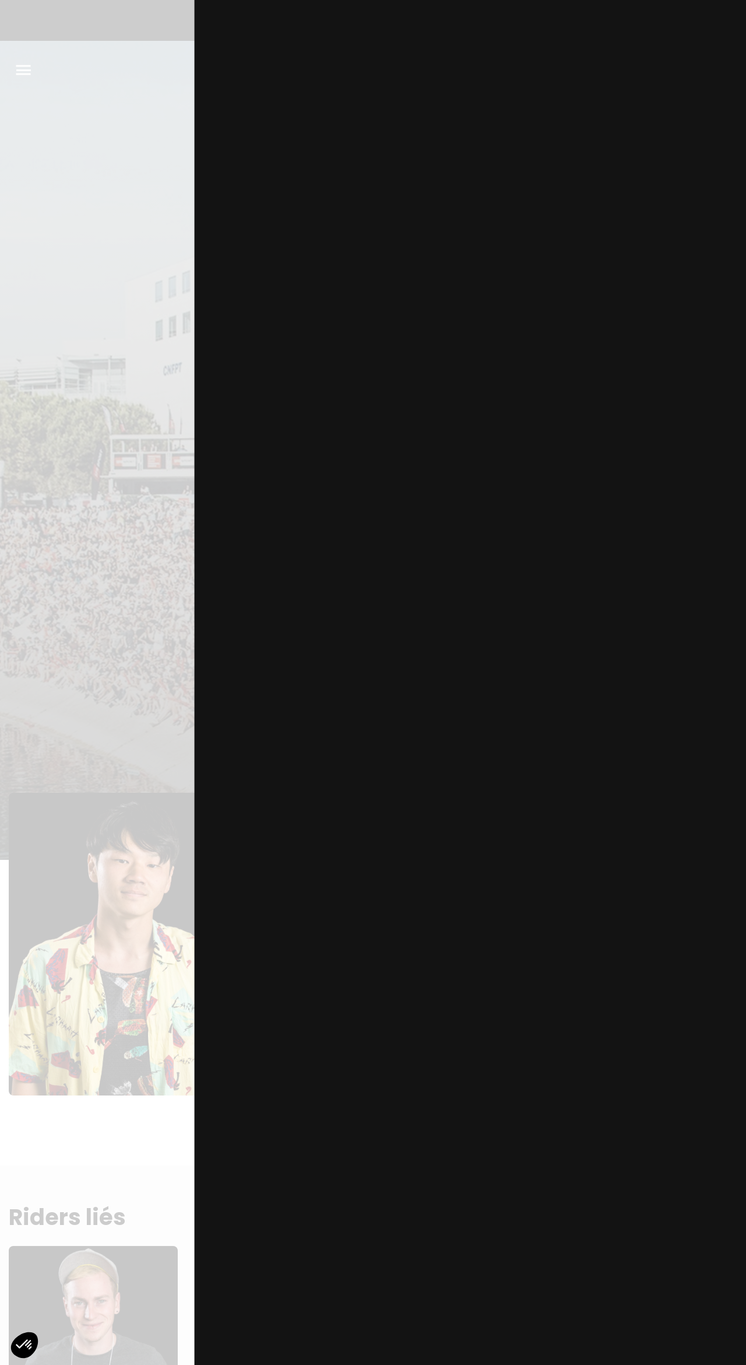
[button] (24, 1345)
